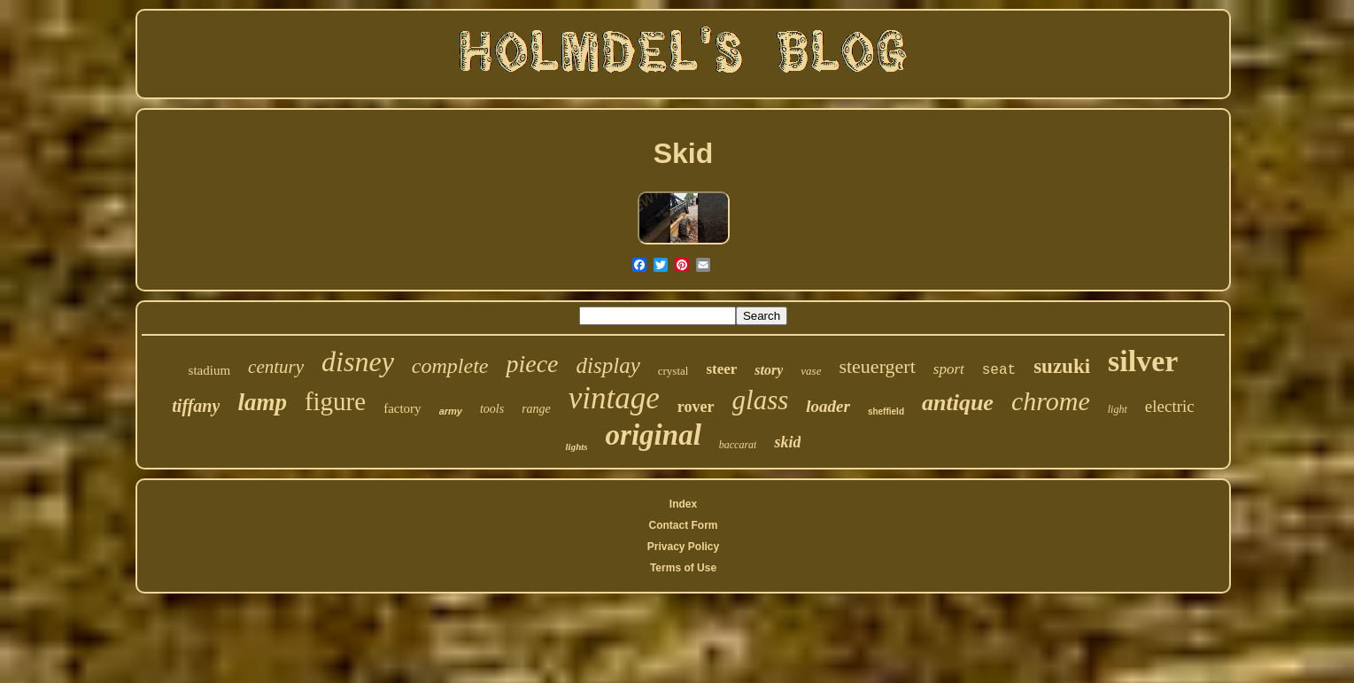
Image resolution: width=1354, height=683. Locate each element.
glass (760, 399)
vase (811, 370)
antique (958, 402)
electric (1170, 406)
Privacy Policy (683, 546)
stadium (210, 370)
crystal (673, 370)
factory (402, 408)
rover (696, 406)
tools (492, 408)
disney (357, 361)
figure (335, 401)
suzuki (1061, 366)
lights (577, 446)
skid (787, 442)
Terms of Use (683, 568)
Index (683, 504)
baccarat (738, 445)
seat (999, 370)
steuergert (877, 366)
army (450, 411)
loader (828, 406)
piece (532, 363)
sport (948, 369)
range (536, 408)
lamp (262, 402)
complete (450, 365)
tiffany (196, 405)
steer (721, 369)
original (653, 435)
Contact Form (682, 525)
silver (1143, 361)
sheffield (886, 411)
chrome (1050, 400)
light (1117, 409)
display (608, 365)
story (768, 369)
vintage (614, 398)
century (276, 366)
